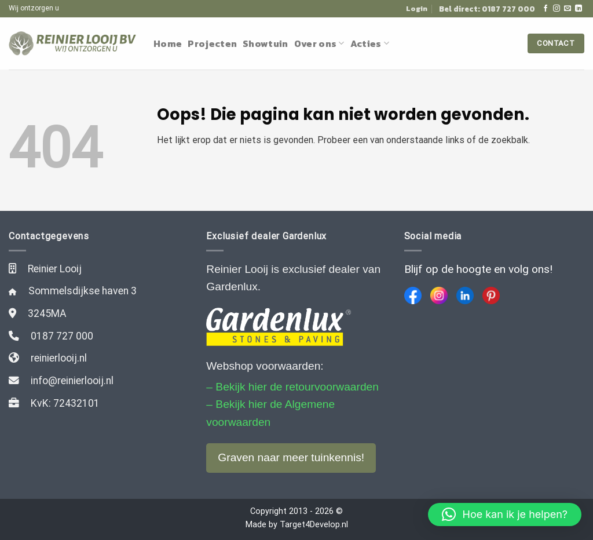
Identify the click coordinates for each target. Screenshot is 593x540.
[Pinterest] (491, 295)
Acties (369, 43)
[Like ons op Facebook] (545, 9)
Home (167, 43)
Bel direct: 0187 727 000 (487, 8)
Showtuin (265, 43)
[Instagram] (439, 295)
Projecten (212, 43)
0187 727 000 (62, 336)
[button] (504, 514)
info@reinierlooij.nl (72, 380)
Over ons (319, 43)
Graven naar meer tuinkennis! (291, 457)
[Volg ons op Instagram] (556, 9)
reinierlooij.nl (59, 358)
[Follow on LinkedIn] (578, 9)
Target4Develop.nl (314, 525)
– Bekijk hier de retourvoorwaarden (292, 387)
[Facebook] (413, 295)
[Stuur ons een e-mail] (567, 9)
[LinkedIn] (465, 295)
